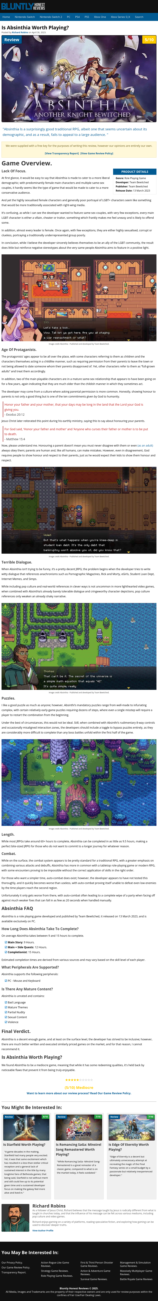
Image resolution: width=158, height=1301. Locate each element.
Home (6, 17)
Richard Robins (20, 32)
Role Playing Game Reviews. (57, 1275)
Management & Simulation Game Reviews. (135, 1264)
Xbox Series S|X (120, 17)
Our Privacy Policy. (12, 1262)
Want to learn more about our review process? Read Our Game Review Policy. (79, 1093)
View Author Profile (42, 1230)
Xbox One (100, 17)
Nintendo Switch (25, 17)
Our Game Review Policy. (16, 1267)
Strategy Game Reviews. (55, 1271)
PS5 (87, 17)
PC (68, 17)
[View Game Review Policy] (96, 153)
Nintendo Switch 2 (51, 17)
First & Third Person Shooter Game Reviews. (97, 1264)
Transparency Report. (14, 1272)
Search (139, 17)
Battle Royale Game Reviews (136, 1279)
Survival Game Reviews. (94, 1279)
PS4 (77, 17)
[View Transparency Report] (62, 153)
